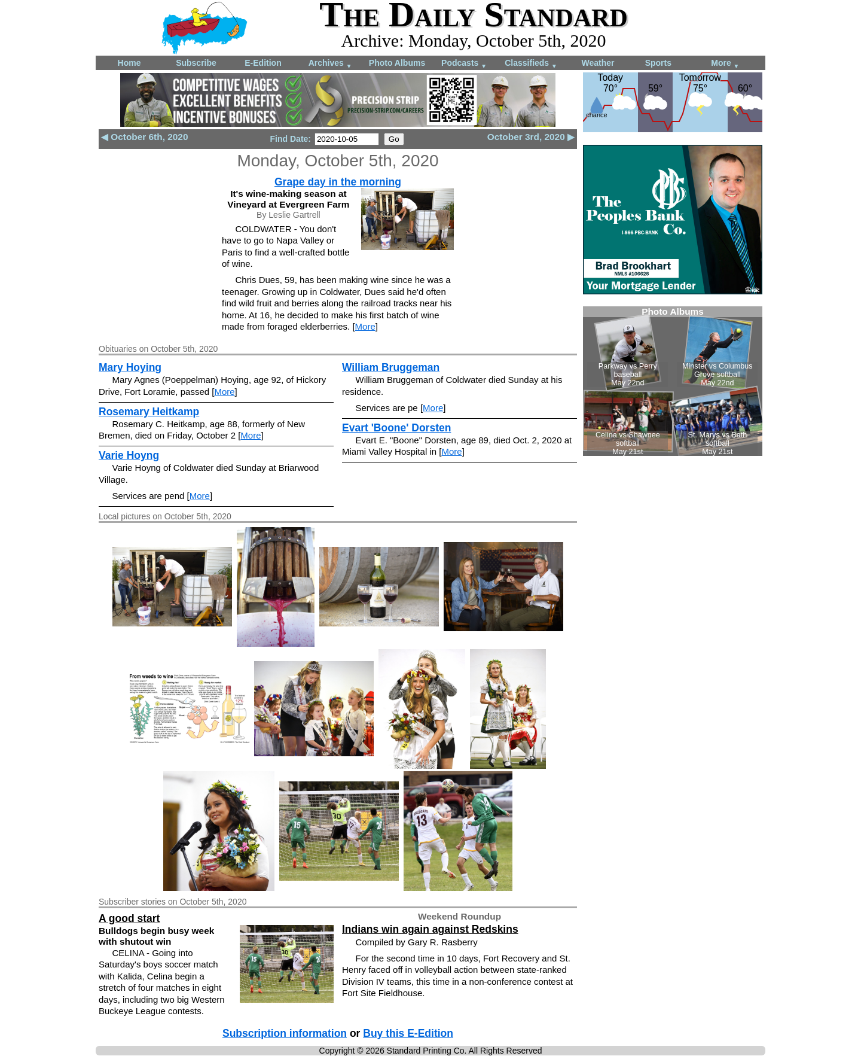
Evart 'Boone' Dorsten (396, 428)
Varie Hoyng (129, 455)
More (725, 63)
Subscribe (196, 63)
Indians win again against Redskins (430, 929)
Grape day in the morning (337, 182)
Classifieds (531, 63)
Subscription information (284, 1033)
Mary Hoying (130, 367)
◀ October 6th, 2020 (144, 137)
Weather (598, 63)
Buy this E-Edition (408, 1033)
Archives (330, 63)
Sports (658, 63)
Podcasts (464, 63)
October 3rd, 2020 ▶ (531, 137)
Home (129, 63)
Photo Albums (397, 63)
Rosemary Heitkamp (149, 412)
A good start (129, 918)
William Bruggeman (390, 367)
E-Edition (263, 63)
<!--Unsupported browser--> (672, 381)
